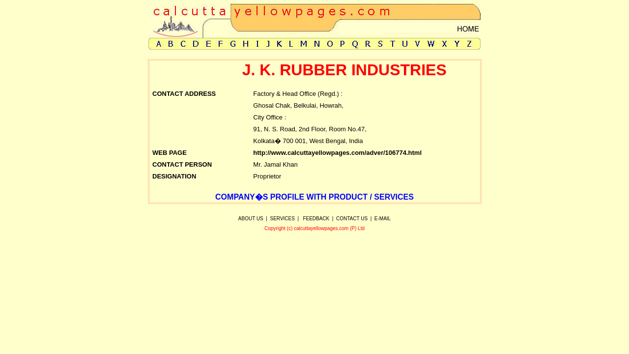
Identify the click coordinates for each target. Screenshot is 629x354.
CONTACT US (352, 218)
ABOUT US (250, 218)
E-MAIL (382, 218)
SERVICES (282, 218)
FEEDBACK (316, 218)
